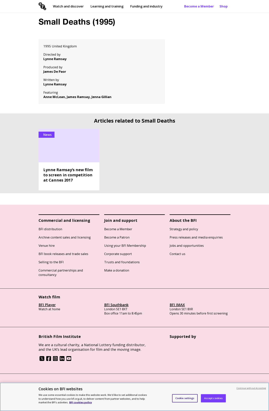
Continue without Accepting (251, 388)
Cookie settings (184, 398)
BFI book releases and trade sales (63, 254)
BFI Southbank (116, 304)
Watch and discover (68, 6)
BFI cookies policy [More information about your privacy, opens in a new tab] (80, 402)
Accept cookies (213, 398)
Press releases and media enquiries (196, 237)
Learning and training (106, 6)
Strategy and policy (184, 229)
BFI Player (47, 304)
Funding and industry (146, 6)
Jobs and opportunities (187, 245)
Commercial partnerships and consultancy (61, 272)
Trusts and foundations (122, 262)
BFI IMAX (177, 304)
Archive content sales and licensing (65, 237)
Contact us (177, 254)
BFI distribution (50, 229)
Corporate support (118, 254)
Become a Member (199, 6)
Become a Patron (117, 237)
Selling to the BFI (51, 262)
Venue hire (47, 245)
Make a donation (116, 270)
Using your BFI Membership (125, 245)
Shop (223, 6)
